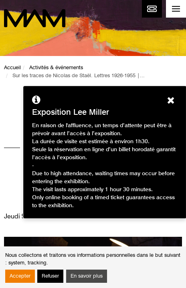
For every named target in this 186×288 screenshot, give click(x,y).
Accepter (20, 276)
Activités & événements (56, 67)
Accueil (12, 67)
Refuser (50, 276)
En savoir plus (87, 276)
